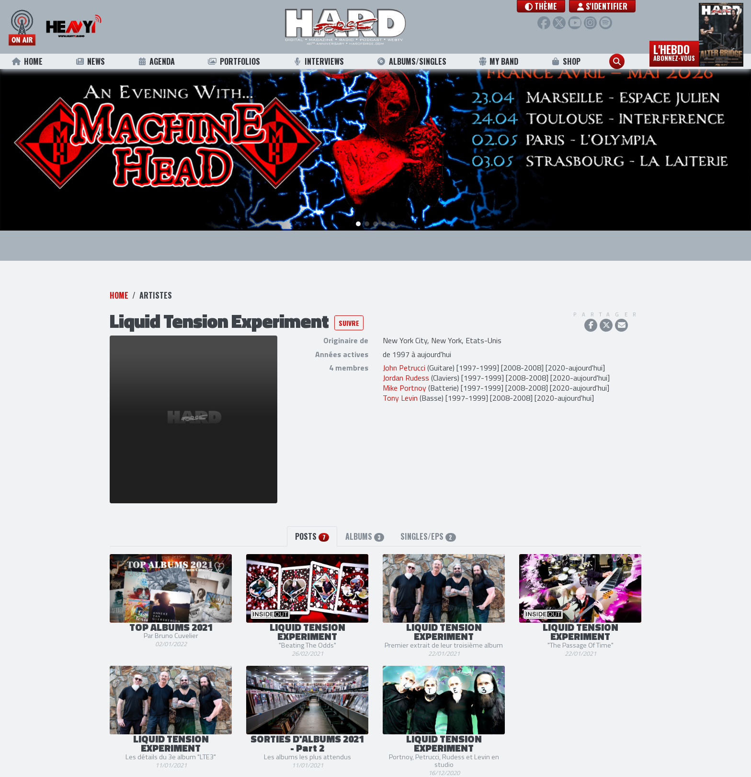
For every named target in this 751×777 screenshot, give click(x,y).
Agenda (156, 61)
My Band (498, 61)
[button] (541, 6)
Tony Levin (400, 387)
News (90, 61)
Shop (566, 61)
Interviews (318, 61)
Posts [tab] (312, 525)
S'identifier (602, 6)
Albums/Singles (411, 61)
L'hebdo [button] (674, 52)
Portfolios (233, 61)
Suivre (349, 312)
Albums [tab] (364, 525)
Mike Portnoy (404, 377)
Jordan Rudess (406, 367)
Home (27, 61)
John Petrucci (404, 357)
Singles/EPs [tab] (427, 525)
